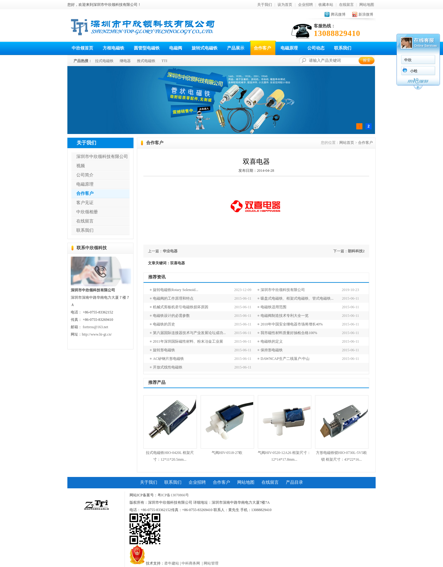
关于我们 (264, 4)
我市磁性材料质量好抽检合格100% (289, 333)
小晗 (413, 71)
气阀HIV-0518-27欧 (227, 453)
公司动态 (316, 48)
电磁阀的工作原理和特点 (173, 298)
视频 (80, 165)
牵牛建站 (171, 563)
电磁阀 (175, 48)
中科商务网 (191, 563)
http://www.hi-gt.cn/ (97, 334)
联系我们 (342, 48)
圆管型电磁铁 (147, 48)
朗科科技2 (356, 251)
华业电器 (170, 251)
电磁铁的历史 (164, 324)
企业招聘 (305, 4)
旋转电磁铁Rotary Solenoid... (175, 290)
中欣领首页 (82, 48)
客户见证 (85, 202)
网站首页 (346, 142)
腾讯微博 (338, 14)
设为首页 (284, 4)
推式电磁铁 (146, 61)
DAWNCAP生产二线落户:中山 (285, 358)
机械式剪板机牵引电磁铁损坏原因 (180, 307)
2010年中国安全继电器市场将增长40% (292, 324)
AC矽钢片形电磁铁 (168, 358)
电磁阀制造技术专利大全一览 (285, 315)
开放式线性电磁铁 (167, 367)
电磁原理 (289, 48)
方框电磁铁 (113, 48)
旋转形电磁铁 (164, 350)
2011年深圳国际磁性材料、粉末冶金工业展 (188, 341)
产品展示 (235, 48)
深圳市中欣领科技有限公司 (102, 156)
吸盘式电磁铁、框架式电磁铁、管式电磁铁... (297, 298)
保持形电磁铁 (272, 350)
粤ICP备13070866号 (173, 495)
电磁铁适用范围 (273, 307)
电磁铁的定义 (272, 341)
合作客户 (262, 48)
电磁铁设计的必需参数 (171, 315)
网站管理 (211, 563)
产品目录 (294, 482)
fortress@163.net (95, 327)
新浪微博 (365, 14)
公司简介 (85, 175)
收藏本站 (325, 4)
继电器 (125, 61)
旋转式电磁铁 (205, 48)
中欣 (408, 60)
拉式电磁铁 (104, 61)
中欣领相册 (87, 212)
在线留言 (346, 4)
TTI (164, 61)
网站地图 (366, 4)
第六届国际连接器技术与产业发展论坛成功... (189, 333)
